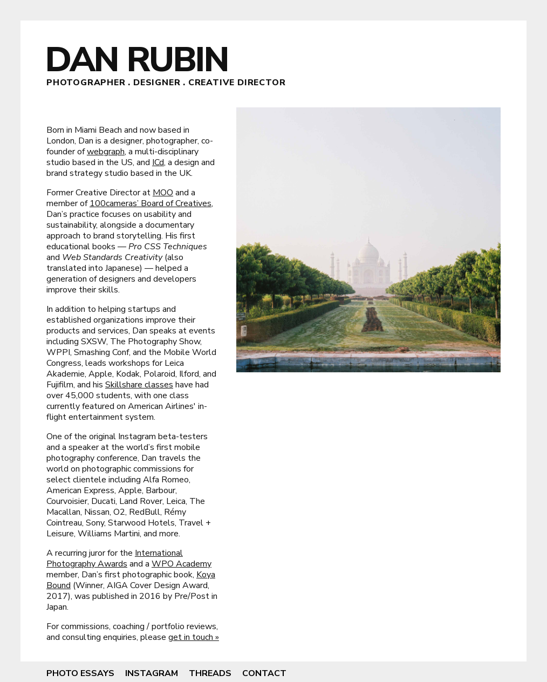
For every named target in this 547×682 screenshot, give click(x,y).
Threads (210, 673)
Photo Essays (80, 673)
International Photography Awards (114, 558)
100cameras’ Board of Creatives (150, 203)
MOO (163, 193)
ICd (158, 162)
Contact (264, 673)
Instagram (151, 673)
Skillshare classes (139, 385)
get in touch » (193, 637)
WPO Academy (181, 564)
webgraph (106, 152)
